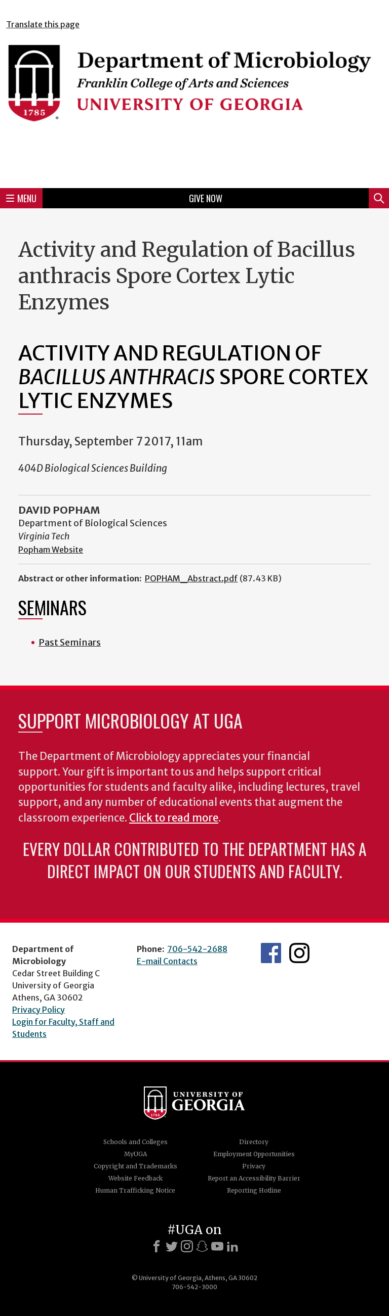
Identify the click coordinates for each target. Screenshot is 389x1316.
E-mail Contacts (167, 961)
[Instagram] (187, 1246)
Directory (253, 1142)
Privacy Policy (38, 1010)
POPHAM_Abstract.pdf (191, 578)
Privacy (253, 1166)
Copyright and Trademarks (135, 1166)
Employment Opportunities (254, 1154)
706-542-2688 (197, 949)
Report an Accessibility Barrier (254, 1178)
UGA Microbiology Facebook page (271, 953)
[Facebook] (156, 1246)
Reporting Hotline (254, 1190)
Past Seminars (69, 642)
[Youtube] (217, 1246)
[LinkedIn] (232, 1246)
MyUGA (135, 1154)
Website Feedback (135, 1178)
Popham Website (50, 549)
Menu (21, 198)
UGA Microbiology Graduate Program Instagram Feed (299, 953)
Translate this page (43, 24)
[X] (172, 1246)
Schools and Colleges (135, 1142)
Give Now (205, 198)
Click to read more (173, 818)
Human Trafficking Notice (135, 1190)
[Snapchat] (202, 1246)
